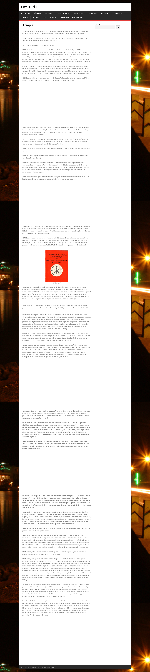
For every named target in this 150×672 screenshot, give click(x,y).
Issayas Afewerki (50, 18)
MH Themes (50, 667)
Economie (93, 13)
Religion (104, 13)
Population (63, 13)
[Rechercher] (118, 27)
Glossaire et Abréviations (72, 18)
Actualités (25, 13)
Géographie (78, 13)
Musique (36, 18)
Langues (117, 13)
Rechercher (98, 24)
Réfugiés (37, 13)
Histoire (48, 13)
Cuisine (24, 18)
